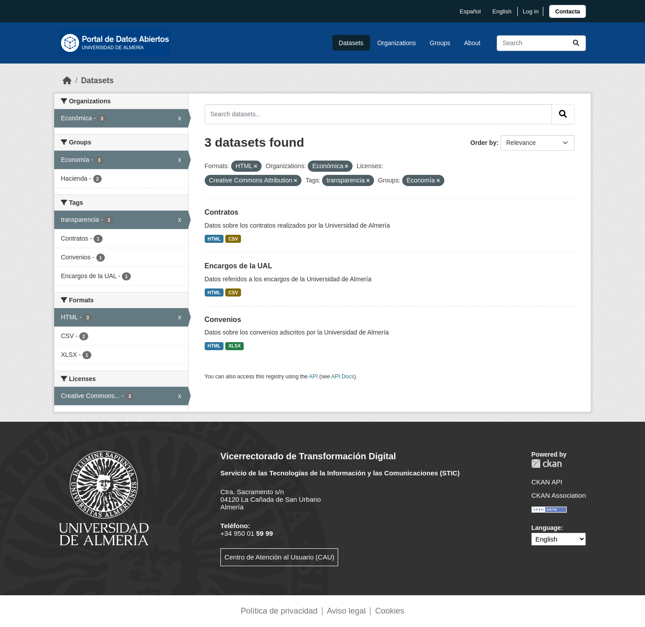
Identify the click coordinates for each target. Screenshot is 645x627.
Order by (483, 142)
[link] (567, 11)
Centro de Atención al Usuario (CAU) (279, 557)
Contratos (222, 212)
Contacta (567, 11)
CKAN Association (558, 495)
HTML (213, 238)
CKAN (546, 463)
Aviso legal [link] (346, 610)
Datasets (351, 43)
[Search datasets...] (541, 43)
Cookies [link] (389, 610)
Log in (530, 11)
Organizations (396, 43)
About (472, 43)
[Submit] (576, 43)
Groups (440, 43)
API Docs (342, 376)
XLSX (234, 345)
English (502, 11)
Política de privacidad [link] (279, 610)
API (313, 376)
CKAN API (546, 482)
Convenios (223, 319)
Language (546, 527)
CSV (233, 238)
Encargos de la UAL (238, 266)
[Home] (67, 80)
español (470, 11)
